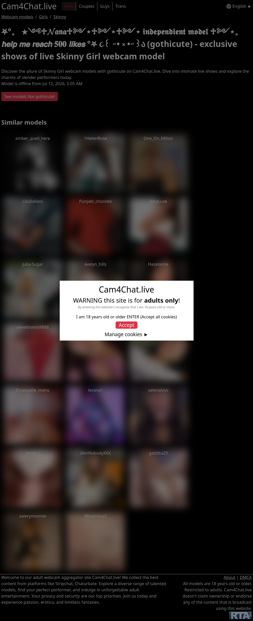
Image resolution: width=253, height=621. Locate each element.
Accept (126, 324)
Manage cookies (123, 334)
